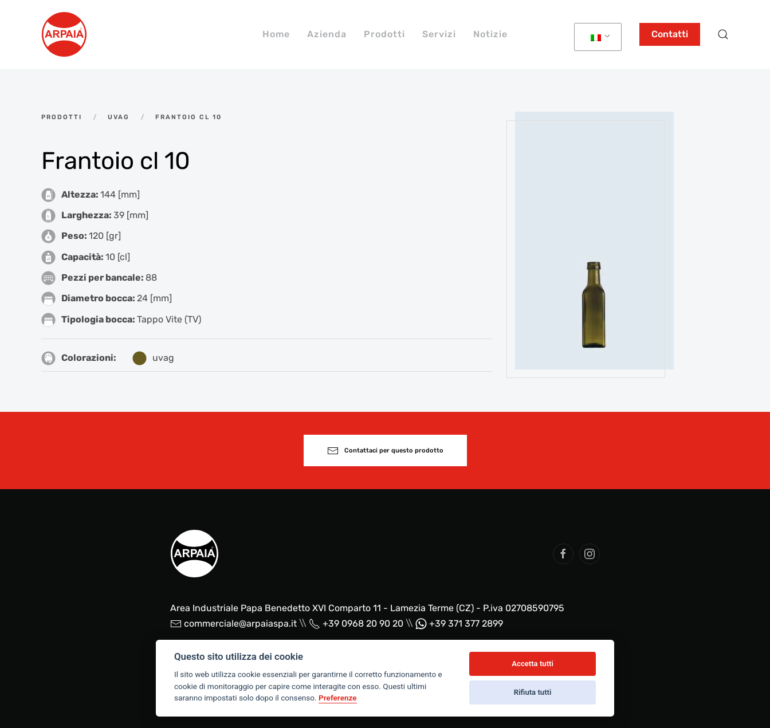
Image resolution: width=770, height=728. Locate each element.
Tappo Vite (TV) (169, 319)
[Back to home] (64, 34)
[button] (723, 34)
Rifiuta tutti (533, 692)
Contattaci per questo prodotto (385, 451)
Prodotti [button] (384, 34)
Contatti (669, 34)
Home (276, 34)
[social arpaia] (563, 554)
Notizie (490, 34)
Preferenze (338, 697)
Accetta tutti (532, 663)
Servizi (439, 34)
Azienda (327, 34)
